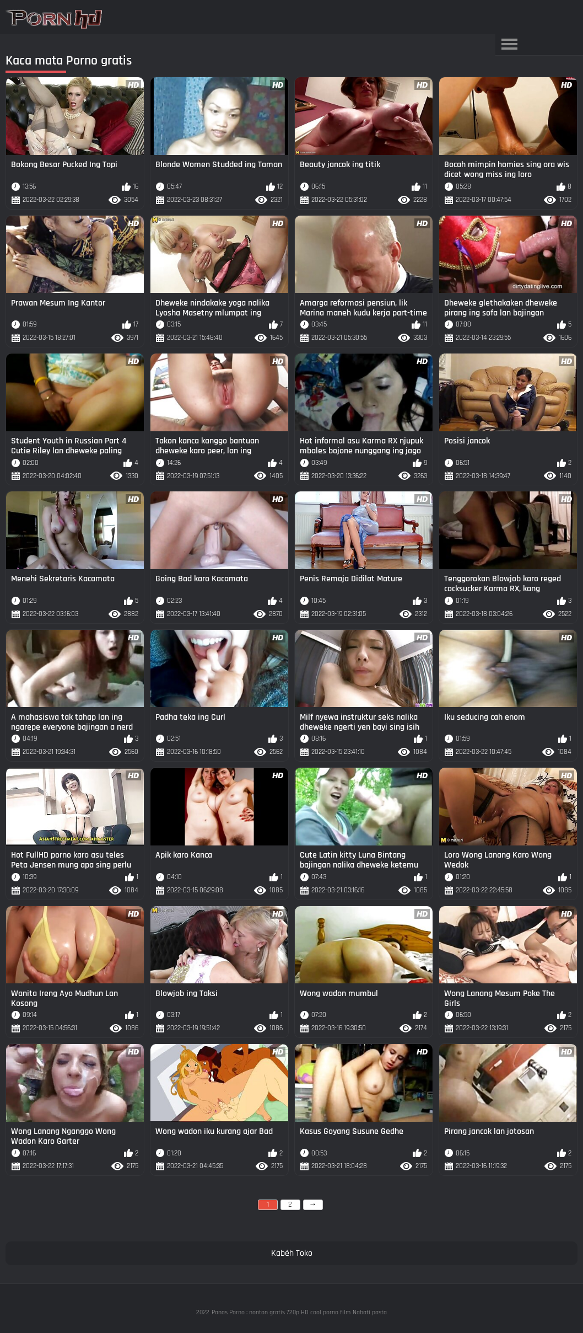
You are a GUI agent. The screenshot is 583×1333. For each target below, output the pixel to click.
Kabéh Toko (291, 1253)
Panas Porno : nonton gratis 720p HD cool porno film (281, 1312)
